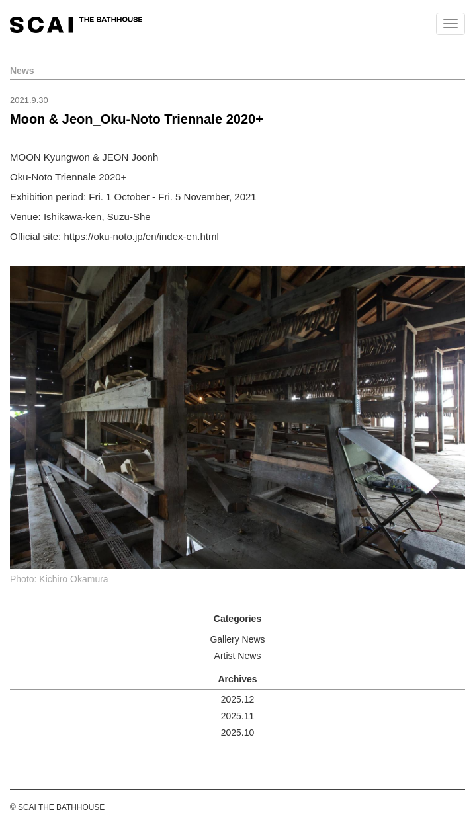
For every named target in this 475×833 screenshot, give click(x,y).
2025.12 (238, 699)
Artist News (237, 656)
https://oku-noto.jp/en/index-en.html (141, 236)
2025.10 (238, 732)
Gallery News (237, 639)
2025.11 (238, 716)
